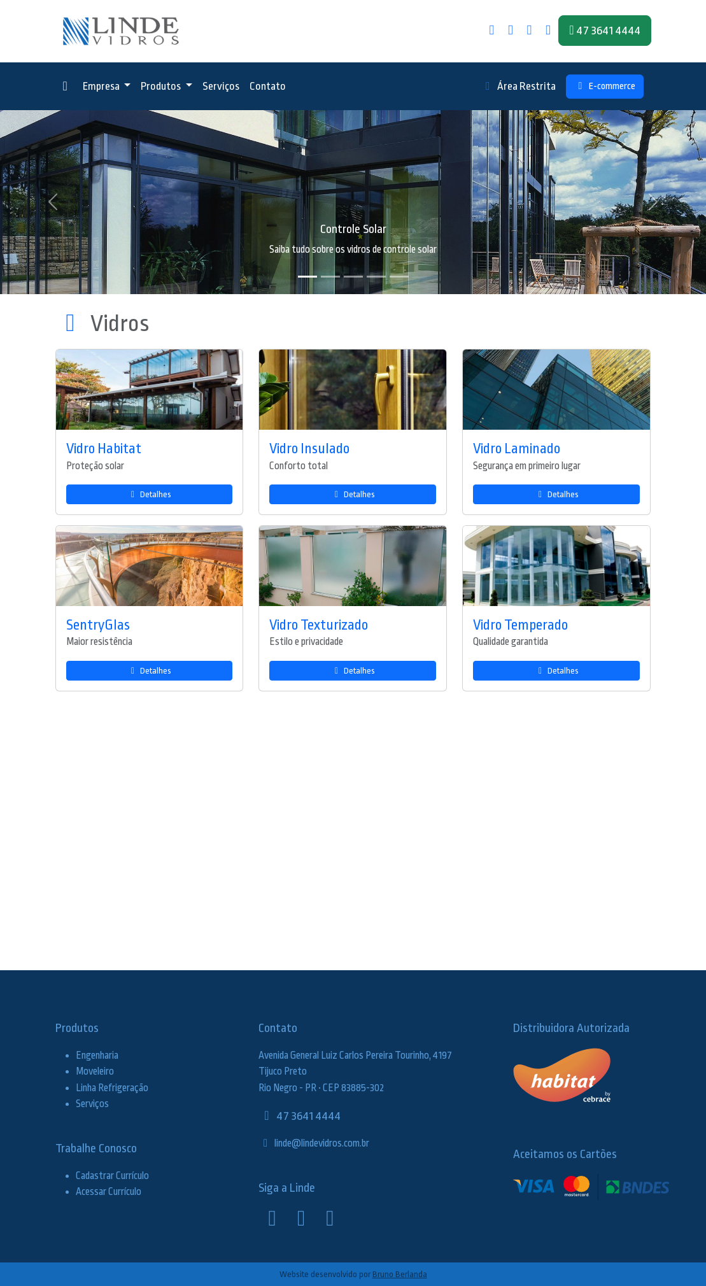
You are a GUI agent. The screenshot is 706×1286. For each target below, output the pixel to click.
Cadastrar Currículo (112, 1176)
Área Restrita (518, 86)
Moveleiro (95, 1071)
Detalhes (149, 494)
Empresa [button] (102, 86)
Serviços (220, 86)
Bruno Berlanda (399, 1274)
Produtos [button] (162, 86)
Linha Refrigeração (112, 1088)
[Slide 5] (399, 276)
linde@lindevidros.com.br (313, 1143)
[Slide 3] (353, 276)
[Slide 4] (376, 276)
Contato (268, 86)
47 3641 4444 (299, 1116)
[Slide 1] (307, 276)
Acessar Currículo (108, 1192)
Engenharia (97, 1055)
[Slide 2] (330, 276)
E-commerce (604, 86)
